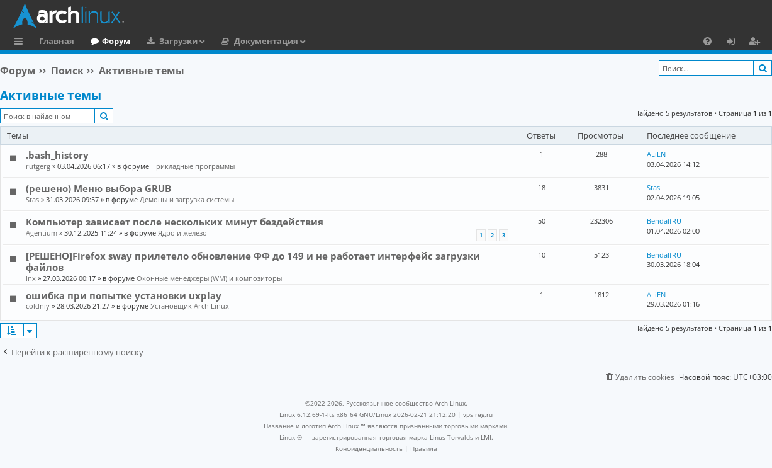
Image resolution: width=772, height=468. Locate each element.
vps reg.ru (478, 414)
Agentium (41, 232)
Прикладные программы (193, 166)
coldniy (38, 306)
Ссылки (21, 42)
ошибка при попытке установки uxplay (123, 295)
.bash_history (57, 155)
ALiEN (656, 154)
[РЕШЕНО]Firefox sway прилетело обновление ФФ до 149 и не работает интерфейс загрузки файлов (253, 261)
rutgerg (38, 166)
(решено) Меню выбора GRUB (98, 188)
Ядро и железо (182, 232)
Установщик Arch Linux (189, 306)
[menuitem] (707, 40)
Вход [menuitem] (735, 42)
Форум (116, 41)
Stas (32, 199)
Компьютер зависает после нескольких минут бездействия (174, 221)
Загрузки (178, 41)
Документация (266, 41)
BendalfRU (664, 220)
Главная (56, 41)
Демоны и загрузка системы (187, 199)
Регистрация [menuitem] (757, 42)
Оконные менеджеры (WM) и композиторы (209, 278)
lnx (31, 278)
